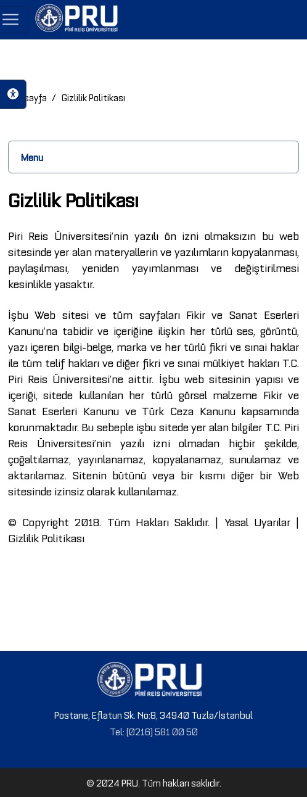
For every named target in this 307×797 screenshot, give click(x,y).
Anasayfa (27, 97)
